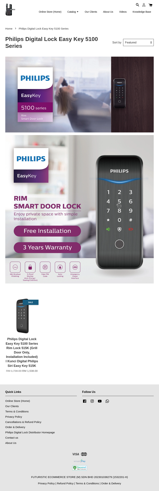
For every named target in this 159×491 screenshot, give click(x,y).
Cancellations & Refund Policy (23, 421)
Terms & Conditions (17, 411)
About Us (108, 11)
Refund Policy (65, 483)
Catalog (73, 11)
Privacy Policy (13, 416)
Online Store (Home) (50, 11)
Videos (123, 11)
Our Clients (91, 11)
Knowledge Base (142, 11)
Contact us (11, 437)
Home (8, 28)
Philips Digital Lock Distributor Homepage (30, 432)
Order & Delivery (15, 427)
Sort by (116, 42)
